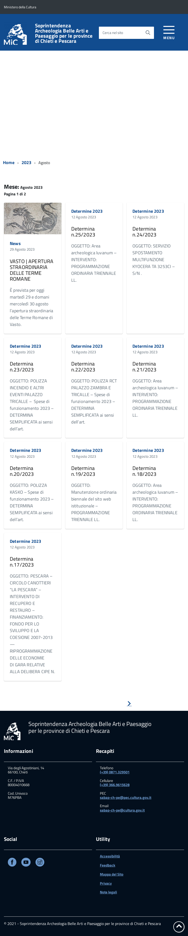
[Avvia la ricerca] (148, 33)
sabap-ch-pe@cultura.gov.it (122, 810)
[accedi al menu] (169, 32)
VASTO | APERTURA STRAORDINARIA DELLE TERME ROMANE (31, 270)
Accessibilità (110, 856)
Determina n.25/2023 (83, 231)
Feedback (107, 865)
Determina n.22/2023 (83, 366)
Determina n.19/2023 (83, 471)
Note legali (108, 892)
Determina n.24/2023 (144, 231)
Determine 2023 (87, 211)
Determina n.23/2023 (22, 366)
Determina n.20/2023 (22, 471)
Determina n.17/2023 (22, 561)
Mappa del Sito (111, 874)
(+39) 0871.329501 (114, 772)
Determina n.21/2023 (144, 366)
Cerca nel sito (113, 33)
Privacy (106, 883)
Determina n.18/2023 (144, 471)
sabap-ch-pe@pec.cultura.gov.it (125, 797)
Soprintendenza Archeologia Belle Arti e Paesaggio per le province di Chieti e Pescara (64, 33)
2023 (27, 162)
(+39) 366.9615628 (114, 785)
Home (8, 162)
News (15, 243)
